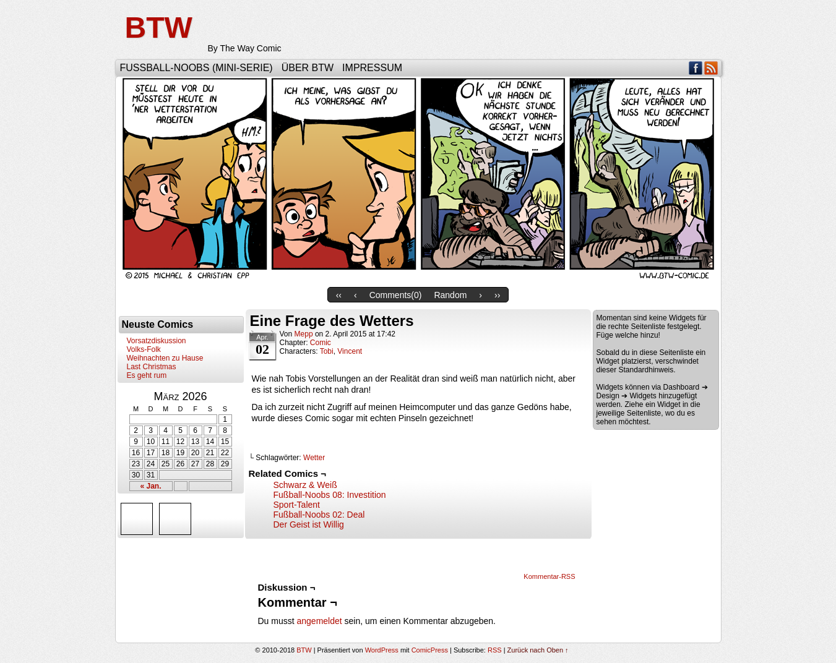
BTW (158, 27)
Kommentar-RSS (549, 576)
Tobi (327, 351)
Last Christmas (151, 366)
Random (450, 295)
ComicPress (430, 650)
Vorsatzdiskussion (156, 340)
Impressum (372, 67)
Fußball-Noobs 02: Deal (319, 515)
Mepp (304, 334)
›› (497, 295)
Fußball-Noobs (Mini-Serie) (196, 67)
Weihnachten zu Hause (165, 358)
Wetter (314, 457)
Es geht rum (147, 375)
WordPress (382, 650)
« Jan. (150, 486)
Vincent (349, 351)
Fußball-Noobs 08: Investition (330, 495)
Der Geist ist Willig (309, 524)
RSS (711, 67)
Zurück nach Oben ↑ (538, 650)
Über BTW (308, 67)
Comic (320, 342)
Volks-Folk (144, 349)
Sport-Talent (297, 505)
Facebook (696, 67)
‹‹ (339, 295)
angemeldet (319, 621)
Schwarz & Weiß (305, 485)
